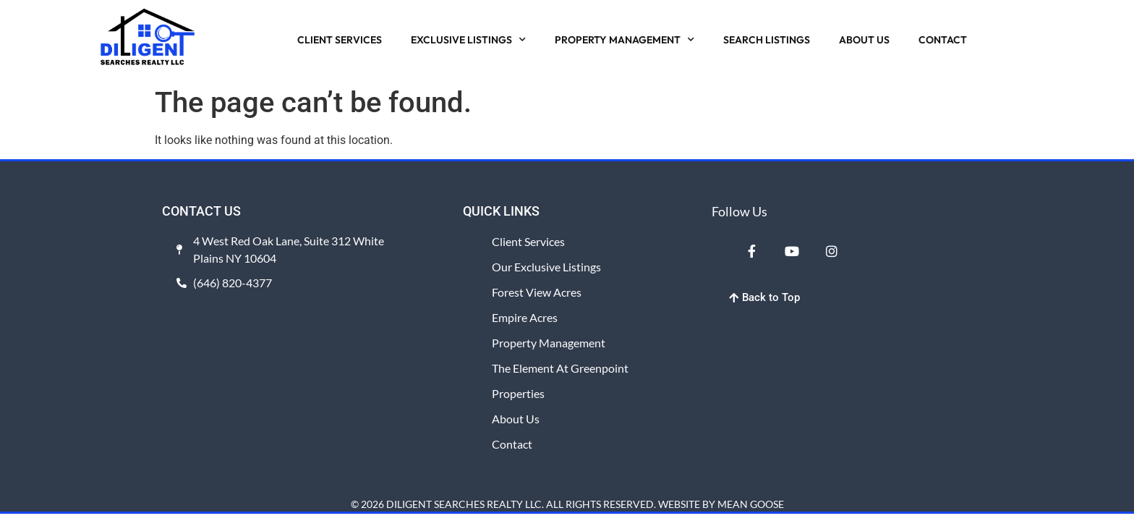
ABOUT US (864, 39)
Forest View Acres (536, 292)
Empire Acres (525, 317)
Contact (512, 444)
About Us (516, 418)
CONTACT (942, 39)
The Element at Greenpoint (560, 368)
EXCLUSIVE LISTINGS (468, 40)
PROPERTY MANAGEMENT (624, 40)
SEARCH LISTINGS (766, 39)
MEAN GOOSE (750, 504)
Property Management (548, 343)
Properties (518, 393)
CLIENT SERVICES (339, 39)
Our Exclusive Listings (546, 267)
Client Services (528, 241)
